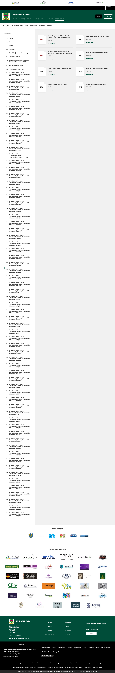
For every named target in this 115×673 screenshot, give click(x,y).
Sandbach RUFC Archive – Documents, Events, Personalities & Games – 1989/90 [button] (19, 467)
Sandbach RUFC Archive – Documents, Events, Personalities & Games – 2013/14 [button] (19, 311)
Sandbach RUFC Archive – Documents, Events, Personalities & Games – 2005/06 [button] (19, 257)
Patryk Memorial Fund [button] (16, 65)
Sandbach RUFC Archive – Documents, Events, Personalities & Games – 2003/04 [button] (19, 243)
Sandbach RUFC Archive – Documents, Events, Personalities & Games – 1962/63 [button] (19, 148)
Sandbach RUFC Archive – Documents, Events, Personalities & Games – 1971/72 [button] (19, 87)
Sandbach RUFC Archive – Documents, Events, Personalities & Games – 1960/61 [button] (19, 162)
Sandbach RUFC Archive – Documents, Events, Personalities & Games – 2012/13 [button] (19, 304)
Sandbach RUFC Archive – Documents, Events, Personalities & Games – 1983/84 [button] (19, 433)
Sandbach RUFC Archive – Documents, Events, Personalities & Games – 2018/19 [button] (19, 345)
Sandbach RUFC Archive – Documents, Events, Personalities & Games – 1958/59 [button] (19, 176)
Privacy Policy (105, 647)
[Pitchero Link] (109, 9)
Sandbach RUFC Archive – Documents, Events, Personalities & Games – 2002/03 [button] (19, 236)
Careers (69, 647)
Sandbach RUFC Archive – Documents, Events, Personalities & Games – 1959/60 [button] (19, 169)
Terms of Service (94, 647)
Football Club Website (34, 663)
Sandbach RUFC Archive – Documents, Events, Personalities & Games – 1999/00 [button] (19, 216)
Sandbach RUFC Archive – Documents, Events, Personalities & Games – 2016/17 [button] (19, 331)
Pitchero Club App (86, 663)
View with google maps (19, 638)
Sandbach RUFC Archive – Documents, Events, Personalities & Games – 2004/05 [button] (19, 250)
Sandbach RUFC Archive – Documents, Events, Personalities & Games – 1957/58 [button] (19, 182)
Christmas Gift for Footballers (55, 667)
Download (51, 43)
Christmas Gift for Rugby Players (73, 667)
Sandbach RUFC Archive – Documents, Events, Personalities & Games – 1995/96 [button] (19, 514)
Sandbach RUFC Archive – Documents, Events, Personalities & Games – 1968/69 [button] (19, 108)
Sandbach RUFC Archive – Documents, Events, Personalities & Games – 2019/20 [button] (19, 352)
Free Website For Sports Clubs (18, 663)
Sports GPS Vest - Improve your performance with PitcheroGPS (29, 667)
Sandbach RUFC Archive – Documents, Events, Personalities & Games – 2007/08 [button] (19, 270)
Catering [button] (11, 49)
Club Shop (16, 8)
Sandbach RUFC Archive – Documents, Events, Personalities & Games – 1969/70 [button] (19, 101)
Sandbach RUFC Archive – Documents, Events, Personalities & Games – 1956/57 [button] (19, 189)
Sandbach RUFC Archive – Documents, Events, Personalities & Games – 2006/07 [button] (19, 264)
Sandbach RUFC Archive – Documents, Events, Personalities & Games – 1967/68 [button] (19, 115)
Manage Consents (58, 652)
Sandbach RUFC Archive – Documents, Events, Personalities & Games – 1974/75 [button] (19, 372)
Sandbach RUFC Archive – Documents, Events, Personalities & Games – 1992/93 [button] (19, 494)
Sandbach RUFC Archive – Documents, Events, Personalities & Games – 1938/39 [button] (19, 196)
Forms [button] (11, 42)
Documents (33, 25)
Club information (17, 25)
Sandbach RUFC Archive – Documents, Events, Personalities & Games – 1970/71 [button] (19, 94)
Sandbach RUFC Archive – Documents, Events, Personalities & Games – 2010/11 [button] (19, 291)
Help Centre (46, 647)
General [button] (11, 38)
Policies (49, 25)
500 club (25, 8)
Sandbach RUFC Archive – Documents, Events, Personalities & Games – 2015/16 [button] (19, 324)
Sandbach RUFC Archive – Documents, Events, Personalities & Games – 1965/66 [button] (19, 128)
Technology (77, 647)
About (54, 647)
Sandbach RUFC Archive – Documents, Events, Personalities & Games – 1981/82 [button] (19, 419)
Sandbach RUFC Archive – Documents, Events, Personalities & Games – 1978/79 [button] (19, 399)
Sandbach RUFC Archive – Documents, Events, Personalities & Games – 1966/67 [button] (19, 121)
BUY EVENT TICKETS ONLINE (38, 8)
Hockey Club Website (60, 663)
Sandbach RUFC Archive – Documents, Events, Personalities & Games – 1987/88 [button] (19, 460)
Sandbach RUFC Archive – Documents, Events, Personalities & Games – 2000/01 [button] (19, 223)
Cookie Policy (46, 652)
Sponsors (42, 25)
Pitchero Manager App (99, 663)
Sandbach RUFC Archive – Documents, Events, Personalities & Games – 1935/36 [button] (19, 74)
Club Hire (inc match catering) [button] (18, 53)
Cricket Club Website (47, 663)
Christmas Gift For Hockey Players (93, 667)
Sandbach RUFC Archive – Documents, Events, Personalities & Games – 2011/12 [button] (19, 297)
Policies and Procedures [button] (16, 69)
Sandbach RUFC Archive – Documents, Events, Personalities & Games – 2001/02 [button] (19, 230)
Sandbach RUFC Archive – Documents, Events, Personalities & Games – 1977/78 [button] (19, 392)
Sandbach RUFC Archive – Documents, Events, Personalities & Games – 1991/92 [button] (19, 487)
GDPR (85, 647)
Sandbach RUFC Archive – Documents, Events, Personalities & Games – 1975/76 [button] (19, 379)
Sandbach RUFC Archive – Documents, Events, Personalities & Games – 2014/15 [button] (19, 318)
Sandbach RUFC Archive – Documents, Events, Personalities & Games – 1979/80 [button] (19, 406)
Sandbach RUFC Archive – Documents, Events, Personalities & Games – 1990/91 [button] (19, 480)
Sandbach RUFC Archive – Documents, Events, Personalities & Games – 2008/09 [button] (19, 277)
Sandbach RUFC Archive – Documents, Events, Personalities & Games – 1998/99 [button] (19, 209)
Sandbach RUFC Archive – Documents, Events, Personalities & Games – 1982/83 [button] (19, 426)
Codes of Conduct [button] (14, 56)
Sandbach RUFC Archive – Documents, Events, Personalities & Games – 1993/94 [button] (19, 500)
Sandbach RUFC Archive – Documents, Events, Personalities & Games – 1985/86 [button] (19, 446)
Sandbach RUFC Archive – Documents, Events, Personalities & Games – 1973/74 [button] (19, 365)
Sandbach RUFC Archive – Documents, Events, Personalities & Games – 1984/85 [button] (19, 358)
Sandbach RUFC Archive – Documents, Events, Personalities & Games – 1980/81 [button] (19, 412)
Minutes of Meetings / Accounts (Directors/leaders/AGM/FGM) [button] (19, 61)
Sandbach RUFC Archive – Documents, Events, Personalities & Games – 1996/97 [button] (19, 440)
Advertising (61, 647)
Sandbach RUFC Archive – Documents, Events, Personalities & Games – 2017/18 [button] (19, 338)
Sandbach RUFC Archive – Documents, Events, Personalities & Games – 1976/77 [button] (19, 385)
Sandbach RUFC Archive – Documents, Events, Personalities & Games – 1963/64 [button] (19, 142)
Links (26, 25)
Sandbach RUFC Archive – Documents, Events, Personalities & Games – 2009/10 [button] (19, 284)
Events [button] (11, 45)
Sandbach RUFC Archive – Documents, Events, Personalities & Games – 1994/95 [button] (19, 507)
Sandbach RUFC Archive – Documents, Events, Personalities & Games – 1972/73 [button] (19, 81)
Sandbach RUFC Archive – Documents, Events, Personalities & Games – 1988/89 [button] (19, 473)
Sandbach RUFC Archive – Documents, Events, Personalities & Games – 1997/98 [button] (19, 203)
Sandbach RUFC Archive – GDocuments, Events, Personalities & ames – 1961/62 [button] (18, 155)
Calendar (52, 8)
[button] (15, 19)
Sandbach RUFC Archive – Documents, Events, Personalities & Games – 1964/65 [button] (19, 135)
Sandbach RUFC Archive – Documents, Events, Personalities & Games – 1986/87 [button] (19, 453)
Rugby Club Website (73, 663)
